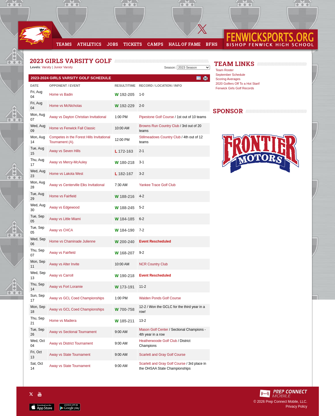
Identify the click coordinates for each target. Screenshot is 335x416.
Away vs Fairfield (62, 253)
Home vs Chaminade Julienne (72, 241)
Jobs (112, 44)
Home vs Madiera (62, 321)
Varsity (46, 67)
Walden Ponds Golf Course (160, 298)
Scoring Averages (228, 79)
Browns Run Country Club (159, 126)
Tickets (132, 44)
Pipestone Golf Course (156, 117)
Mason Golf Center (153, 330)
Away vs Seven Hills (64, 151)
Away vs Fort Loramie (66, 287)
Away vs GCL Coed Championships (76, 298)
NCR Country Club (153, 264)
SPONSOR (228, 111)
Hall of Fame (184, 44)
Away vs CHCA (61, 230)
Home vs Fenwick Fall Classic (72, 128)
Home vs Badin (61, 94)
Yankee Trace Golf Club (157, 185)
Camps (155, 44)
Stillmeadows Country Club (160, 137)
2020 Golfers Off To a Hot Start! (238, 83)
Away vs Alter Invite (64, 264)
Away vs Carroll (61, 275)
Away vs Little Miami (64, 219)
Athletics (89, 44)
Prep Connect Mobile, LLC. (286, 402)
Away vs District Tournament (71, 343)
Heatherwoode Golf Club (158, 341)
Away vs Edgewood (64, 207)
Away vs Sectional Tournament (72, 332)
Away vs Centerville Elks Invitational (76, 185)
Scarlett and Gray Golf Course (162, 355)
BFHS (211, 44)
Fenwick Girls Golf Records (235, 88)
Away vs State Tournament (69, 355)
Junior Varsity (63, 67)
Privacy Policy (296, 406)
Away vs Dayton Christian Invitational (77, 117)
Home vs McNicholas (65, 106)
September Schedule (230, 74)
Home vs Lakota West (66, 174)
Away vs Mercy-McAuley (68, 162)
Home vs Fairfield (62, 196)
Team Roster (225, 70)
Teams (64, 44)
